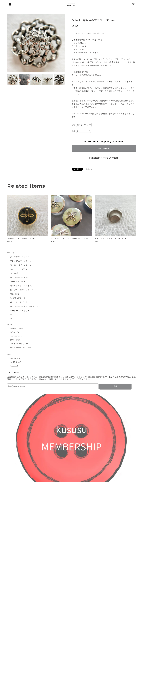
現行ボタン (15, 294)
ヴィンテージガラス (19, 269)
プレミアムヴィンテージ (20, 261)
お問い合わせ (15, 340)
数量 (73, 131)
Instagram (15, 358)
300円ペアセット (18, 298)
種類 (73, 125)
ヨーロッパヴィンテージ (20, 265)
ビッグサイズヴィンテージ (21, 290)
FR (11, 319)
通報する (89, 169)
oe (11, 314)
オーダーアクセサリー (20, 310)
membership (16, 336)
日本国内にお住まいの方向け (103, 158)
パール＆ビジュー (18, 281)
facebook (14, 366)
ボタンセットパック (19, 302)
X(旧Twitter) (15, 362)
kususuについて (17, 328)
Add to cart (103, 148)
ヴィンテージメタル (19, 277)
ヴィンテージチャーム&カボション (25, 306)
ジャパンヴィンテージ (20, 257)
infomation (15, 332)
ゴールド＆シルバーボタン (21, 286)
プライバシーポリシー (19, 344)
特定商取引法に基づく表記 (21, 347)
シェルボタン (16, 273)
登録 (115, 386)
